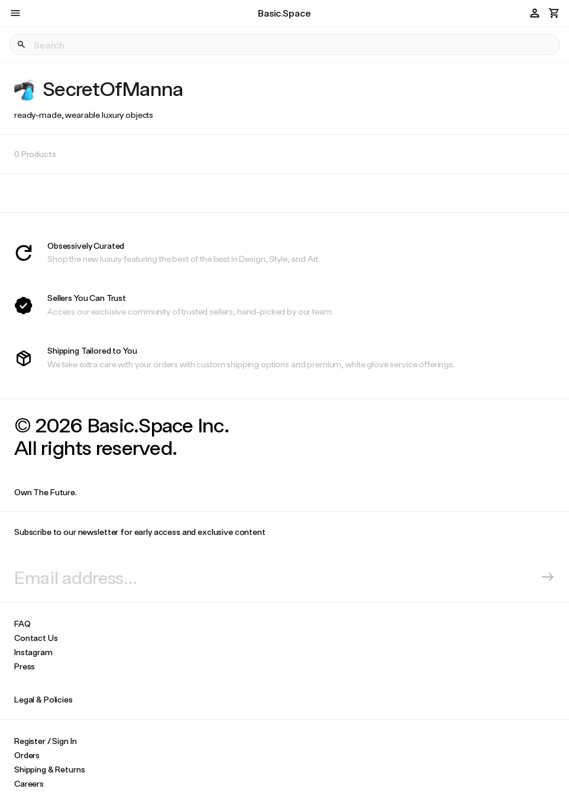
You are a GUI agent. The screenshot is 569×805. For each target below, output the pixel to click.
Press (24, 666)
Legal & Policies (43, 699)
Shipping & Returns (49, 769)
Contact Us (36, 638)
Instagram (33, 652)
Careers (29, 783)
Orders (27, 755)
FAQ (22, 623)
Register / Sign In (45, 741)
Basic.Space (284, 12)
